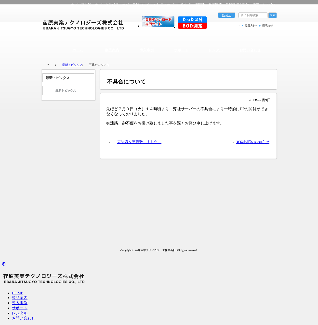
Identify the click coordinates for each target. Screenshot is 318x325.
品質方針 (250, 25)
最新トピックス (72, 65)
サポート (181, 50)
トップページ (53, 65)
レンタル (216, 50)
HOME (17, 293)
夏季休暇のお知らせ (252, 142)
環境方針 (267, 25)
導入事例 (147, 50)
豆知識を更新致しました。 (139, 142)
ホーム (77, 50)
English (226, 15)
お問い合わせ (250, 50)
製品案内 (112, 50)
